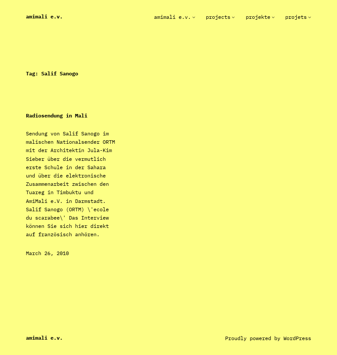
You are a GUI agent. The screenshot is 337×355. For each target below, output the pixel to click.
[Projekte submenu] (273, 16)
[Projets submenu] (309, 16)
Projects (218, 17)
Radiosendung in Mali (56, 116)
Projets (296, 17)
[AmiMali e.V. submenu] (193, 16)
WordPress (297, 338)
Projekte (258, 17)
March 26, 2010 (47, 253)
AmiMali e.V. (44, 16)
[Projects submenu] (233, 16)
